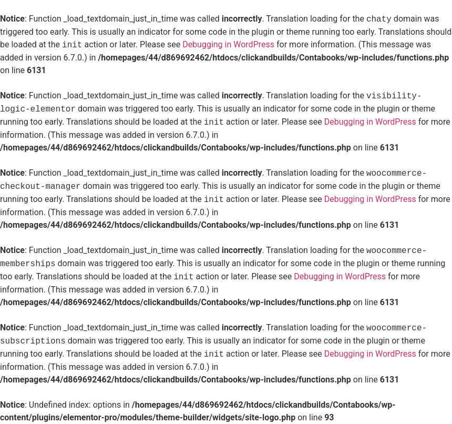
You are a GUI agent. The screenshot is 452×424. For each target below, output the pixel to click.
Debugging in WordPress (228, 45)
